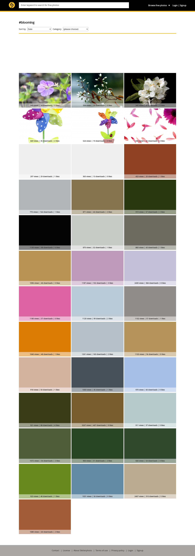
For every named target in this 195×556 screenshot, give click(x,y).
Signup (183, 5)
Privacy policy (117, 550)
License (66, 550)
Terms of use (102, 550)
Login (175, 5)
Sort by (22, 29)
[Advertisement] (97, 53)
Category (57, 29)
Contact (55, 550)
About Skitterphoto (83, 550)
